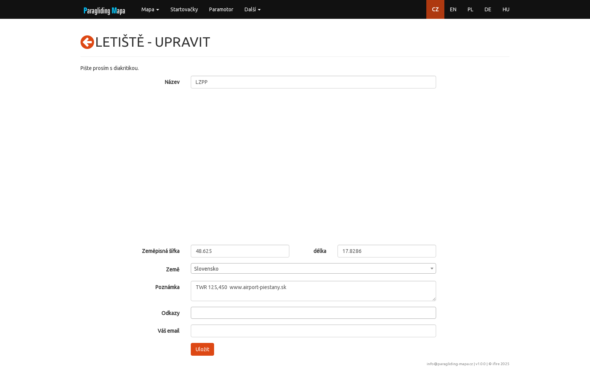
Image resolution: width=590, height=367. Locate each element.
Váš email (168, 331)
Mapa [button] (150, 9)
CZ (435, 9)
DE (488, 9)
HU (506, 9)
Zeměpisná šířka (160, 251)
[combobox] (313, 268)
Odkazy (170, 313)
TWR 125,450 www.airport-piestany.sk (313, 291)
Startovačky (184, 9)
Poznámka (167, 287)
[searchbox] (195, 312)
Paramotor (221, 9)
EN (453, 9)
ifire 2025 (501, 364)
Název (172, 82)
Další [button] (253, 9)
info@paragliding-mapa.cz (450, 364)
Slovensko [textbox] (206, 269)
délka (319, 251)
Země (172, 269)
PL (470, 9)
